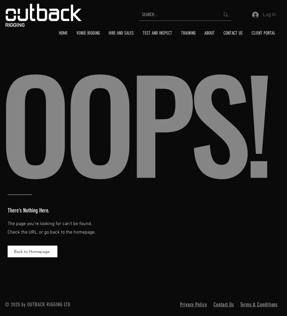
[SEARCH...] (176, 15)
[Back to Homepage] (32, 251)
